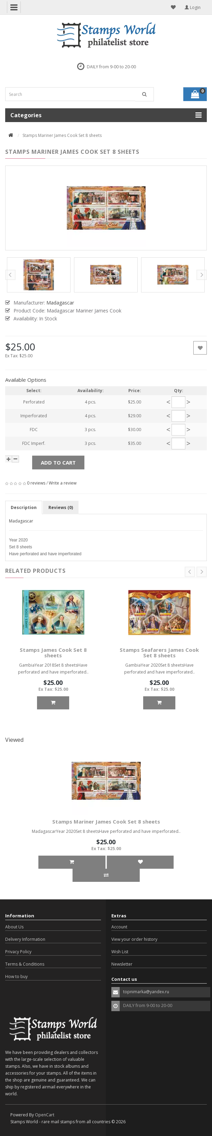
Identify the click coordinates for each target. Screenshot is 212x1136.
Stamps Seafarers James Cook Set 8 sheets (159, 652)
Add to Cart (58, 462)
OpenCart (44, 1115)
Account (119, 927)
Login (193, 7)
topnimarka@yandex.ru (146, 992)
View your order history (134, 939)
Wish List (119, 952)
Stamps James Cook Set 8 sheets (53, 652)
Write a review (62, 483)
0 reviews (36, 483)
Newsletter (121, 964)
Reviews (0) (60, 507)
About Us (14, 927)
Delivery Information (25, 939)
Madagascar (21, 521)
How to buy (16, 976)
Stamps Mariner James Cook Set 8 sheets (106, 821)
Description (24, 507)
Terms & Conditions (24, 964)
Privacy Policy (18, 952)
